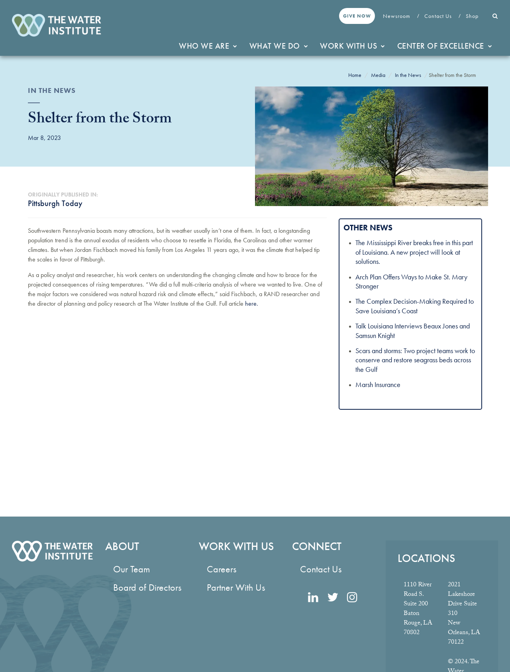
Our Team (131, 569)
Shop (473, 16)
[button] (495, 16)
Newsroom (397, 16)
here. (251, 303)
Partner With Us (236, 587)
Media (378, 75)
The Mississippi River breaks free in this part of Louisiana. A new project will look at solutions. (414, 252)
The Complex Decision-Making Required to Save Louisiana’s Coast (414, 306)
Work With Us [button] (352, 46)
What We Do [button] (278, 46)
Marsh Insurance (377, 384)
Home (354, 75)
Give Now (357, 16)
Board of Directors (147, 587)
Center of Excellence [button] (444, 46)
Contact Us (438, 16)
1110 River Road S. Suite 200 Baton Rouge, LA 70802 (418, 609)
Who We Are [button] (208, 46)
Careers (221, 569)
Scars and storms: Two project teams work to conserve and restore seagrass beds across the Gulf (415, 360)
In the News (408, 75)
